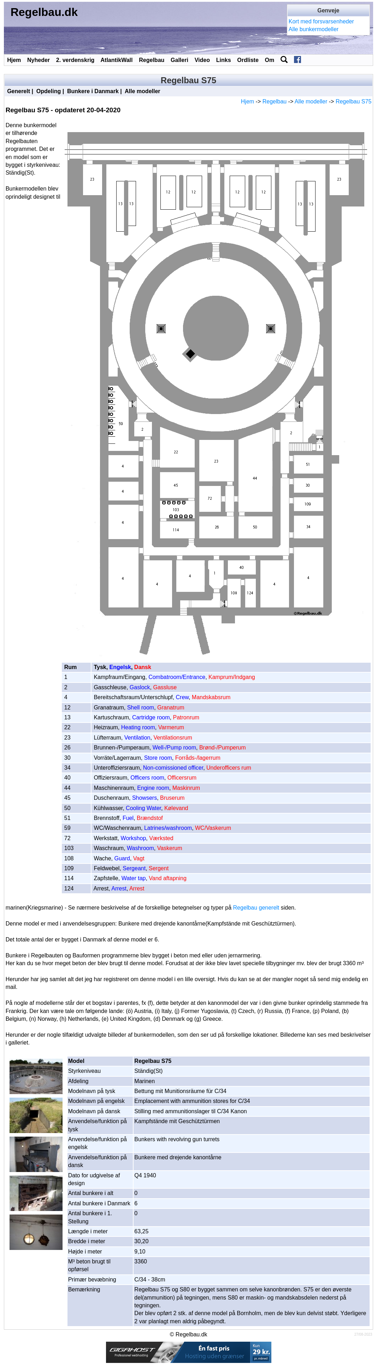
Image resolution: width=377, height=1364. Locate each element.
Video (202, 60)
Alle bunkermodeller (313, 29)
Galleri (179, 60)
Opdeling (48, 91)
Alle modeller (142, 91)
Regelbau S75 (353, 101)
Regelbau (151, 60)
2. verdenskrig (75, 60)
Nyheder (38, 60)
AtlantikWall (117, 60)
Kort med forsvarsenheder (321, 21)
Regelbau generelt (256, 908)
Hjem (14, 60)
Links (223, 60)
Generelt (18, 91)
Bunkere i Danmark (93, 91)
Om (270, 60)
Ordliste (247, 60)
